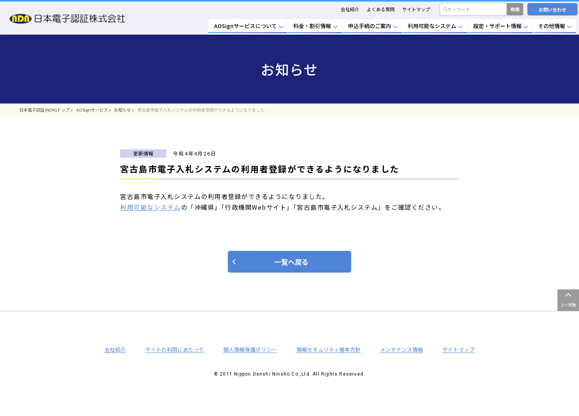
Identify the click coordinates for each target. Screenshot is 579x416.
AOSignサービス (92, 110)
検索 (515, 9)
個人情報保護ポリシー (250, 349)
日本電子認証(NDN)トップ (44, 110)
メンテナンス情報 (401, 349)
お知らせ (122, 110)
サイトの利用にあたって (174, 349)
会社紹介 (350, 9)
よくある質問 (381, 9)
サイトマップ (416, 9)
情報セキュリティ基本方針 (328, 349)
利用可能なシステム (150, 207)
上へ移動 (568, 304)
